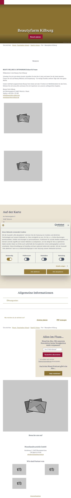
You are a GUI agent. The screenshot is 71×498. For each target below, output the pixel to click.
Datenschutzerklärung (44, 361)
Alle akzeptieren (58, 271)
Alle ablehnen (35, 271)
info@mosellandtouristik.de (35, 454)
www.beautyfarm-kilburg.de (11, 97)
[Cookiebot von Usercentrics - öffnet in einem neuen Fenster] (56, 225)
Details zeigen (60, 266)
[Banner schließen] (68, 225)
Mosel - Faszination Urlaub (20, 45)
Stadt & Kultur (35, 45)
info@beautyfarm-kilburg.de (11, 95)
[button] (2, 2)
